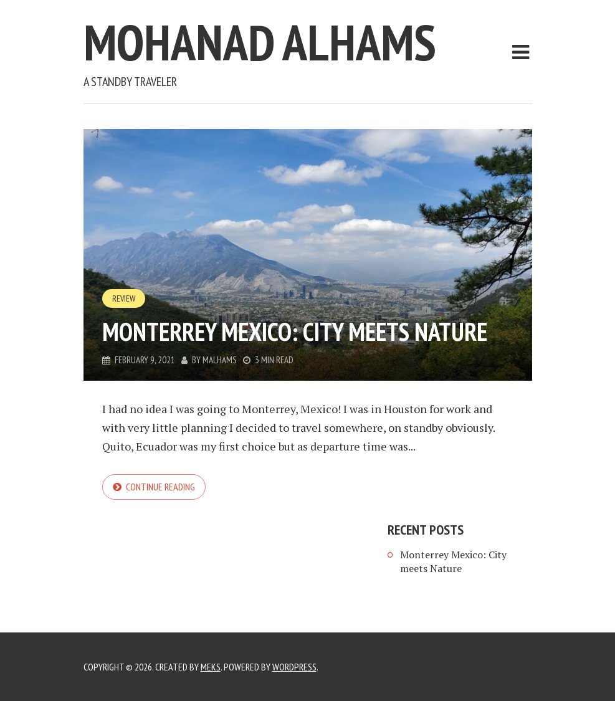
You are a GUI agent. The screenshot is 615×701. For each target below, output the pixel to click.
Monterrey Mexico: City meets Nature (294, 331)
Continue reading (160, 486)
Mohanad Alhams (259, 42)
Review (123, 298)
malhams (220, 360)
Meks (211, 666)
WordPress (294, 666)
